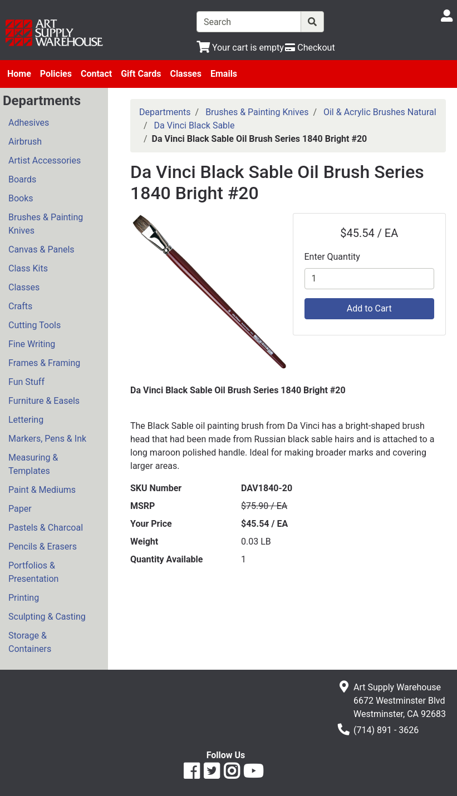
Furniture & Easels (44, 400)
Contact (96, 73)
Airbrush (25, 141)
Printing (23, 597)
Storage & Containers (29, 642)
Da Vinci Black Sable (194, 125)
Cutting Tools (34, 325)
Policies (56, 73)
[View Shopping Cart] (240, 47)
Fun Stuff (26, 382)
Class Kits (28, 268)
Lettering (25, 419)
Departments (165, 112)
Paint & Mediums (42, 489)
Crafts (20, 306)
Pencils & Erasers (42, 546)
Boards (22, 179)
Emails (223, 73)
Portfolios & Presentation (33, 572)
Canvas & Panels (41, 249)
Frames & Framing (44, 363)
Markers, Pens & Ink (47, 438)
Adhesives (28, 122)
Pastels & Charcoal (45, 527)
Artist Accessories (44, 160)
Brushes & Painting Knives (45, 224)
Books (20, 198)
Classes (186, 73)
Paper (20, 508)
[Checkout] (310, 47)
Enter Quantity (332, 256)
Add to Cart (369, 308)
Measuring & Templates (33, 464)
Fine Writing (31, 344)
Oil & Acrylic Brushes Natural (379, 112)
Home (19, 73)
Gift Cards (141, 73)
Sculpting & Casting (47, 616)
